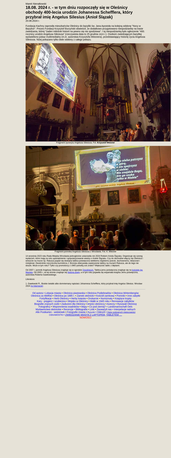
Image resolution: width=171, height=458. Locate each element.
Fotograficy (45, 306)
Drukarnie (93, 298)
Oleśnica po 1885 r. (64, 295)
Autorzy (111, 304)
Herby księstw (78, 298)
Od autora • (38, 293)
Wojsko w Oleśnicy (78, 301)
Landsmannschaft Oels (119, 306)
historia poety (74, 272)
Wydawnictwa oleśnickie (48, 309)
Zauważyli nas (104, 309)
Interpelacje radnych (125, 309)
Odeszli (101, 312)
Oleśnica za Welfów (41, 295)
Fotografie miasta (76, 312)
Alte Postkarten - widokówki (51, 312)
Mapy (84, 306)
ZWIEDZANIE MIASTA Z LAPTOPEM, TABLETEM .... (93, 314)
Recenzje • (69, 309)
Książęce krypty (123, 298)
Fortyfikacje (46, 298)
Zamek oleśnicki (86, 295)
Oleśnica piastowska (74, 293)
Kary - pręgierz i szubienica (51, 301)
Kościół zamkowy (105, 295)
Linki (92, 309)
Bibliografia (81, 309)
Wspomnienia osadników (66, 306)
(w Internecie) (37, 286)
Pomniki (121, 295)
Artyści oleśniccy (96, 304)
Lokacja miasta (53, 293)
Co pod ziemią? (97, 306)
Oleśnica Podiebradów (99, 293)
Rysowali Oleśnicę (127, 304)
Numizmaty (107, 298)
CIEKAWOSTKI (56, 315)
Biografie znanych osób (47, 304)
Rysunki (91, 312)
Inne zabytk (133, 295)
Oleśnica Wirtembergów (126, 293)
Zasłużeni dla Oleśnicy (73, 304)
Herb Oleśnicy (61, 298)
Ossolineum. (88, 270)
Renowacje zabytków (122, 301)
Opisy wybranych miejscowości (121, 312)
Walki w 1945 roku (100, 301)
